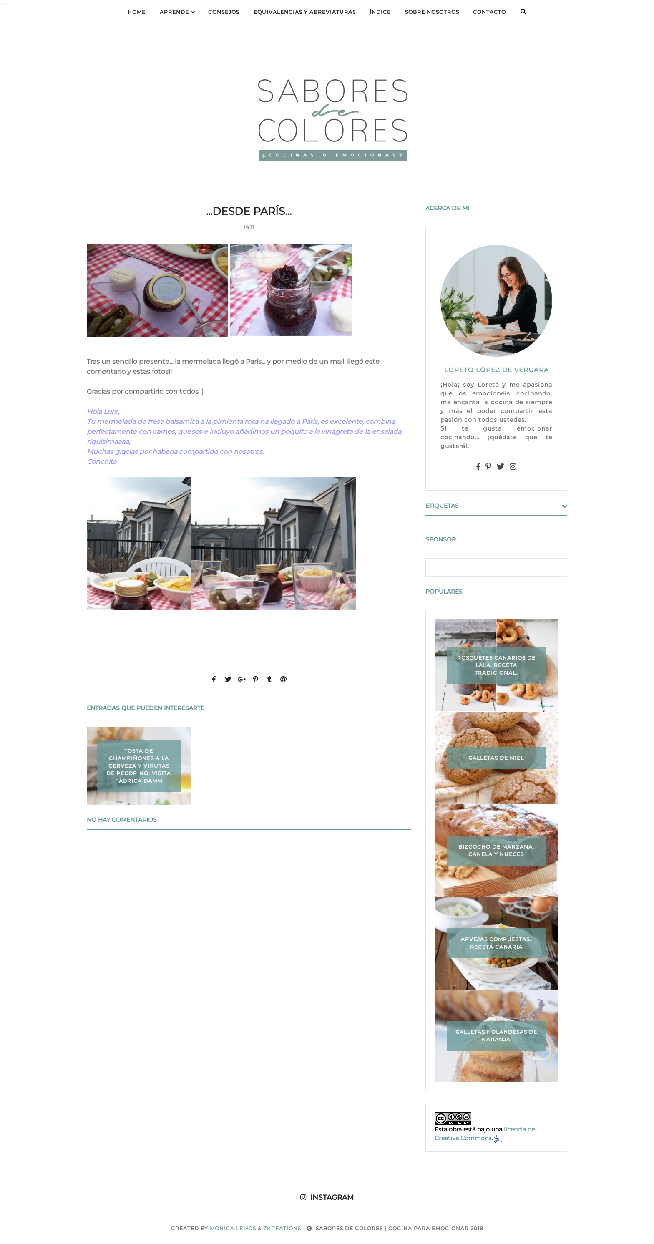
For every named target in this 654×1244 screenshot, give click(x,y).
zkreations (282, 1228)
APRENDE (177, 12)
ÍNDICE (380, 12)
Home (137, 12)
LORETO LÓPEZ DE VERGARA (496, 370)
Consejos (223, 12)
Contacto (489, 12)
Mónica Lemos (233, 1228)
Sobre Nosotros (432, 12)
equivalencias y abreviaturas (305, 12)
